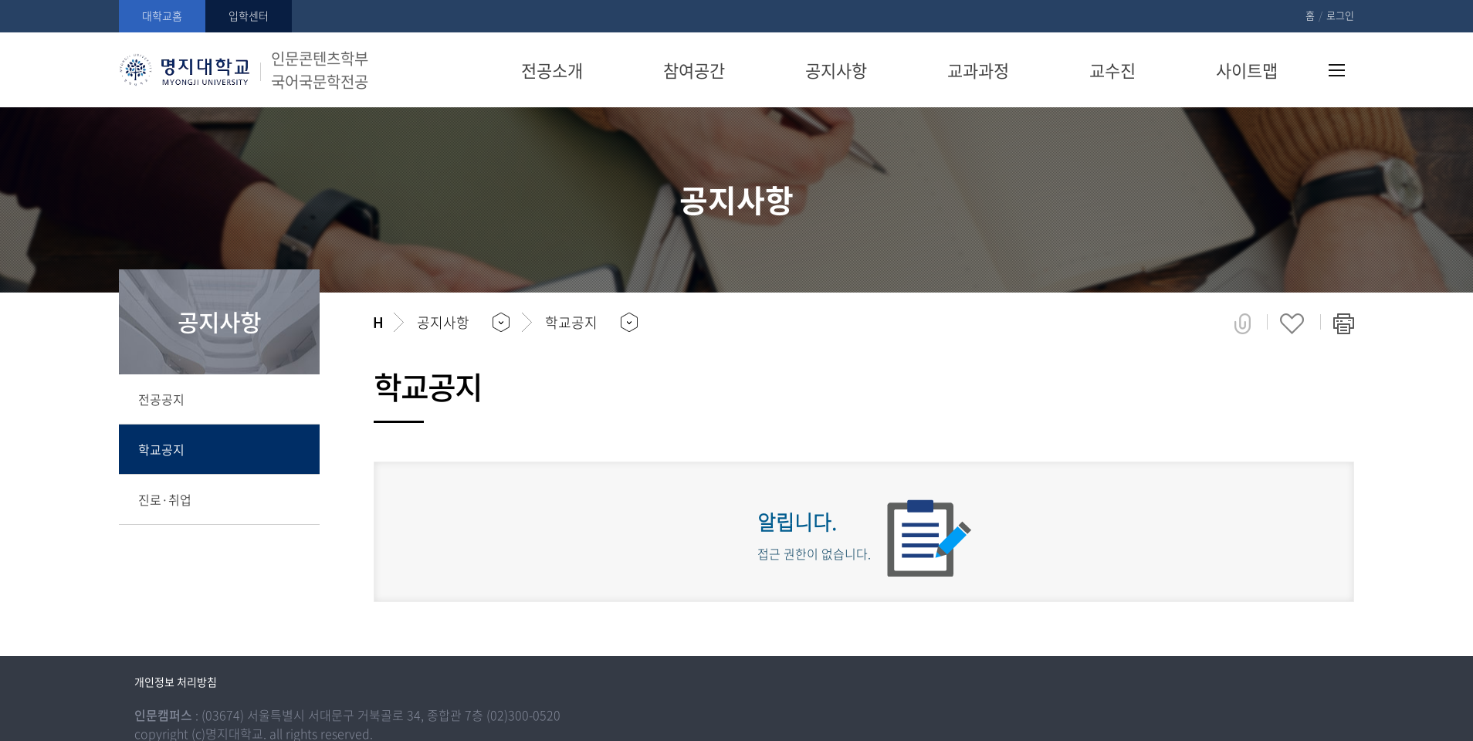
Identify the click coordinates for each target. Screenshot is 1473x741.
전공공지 (161, 399)
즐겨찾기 (1292, 323)
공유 (1242, 323)
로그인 (1340, 15)
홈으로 (378, 322)
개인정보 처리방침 (175, 681)
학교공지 (161, 449)
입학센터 (249, 15)
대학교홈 (162, 15)
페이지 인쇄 (1343, 323)
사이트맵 (1336, 70)
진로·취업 (164, 499)
